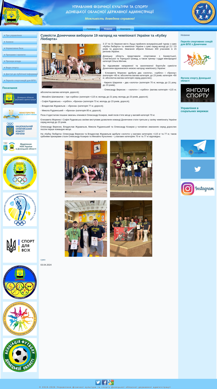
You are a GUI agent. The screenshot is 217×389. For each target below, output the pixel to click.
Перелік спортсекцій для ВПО (21, 80)
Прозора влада (13, 61)
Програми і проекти (15, 55)
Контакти (125, 29)
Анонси (9, 42)
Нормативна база (14, 48)
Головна (91, 29)
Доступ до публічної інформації (21, 74)
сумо (43, 259)
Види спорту (12, 67)
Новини (108, 29)
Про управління (14, 35)
